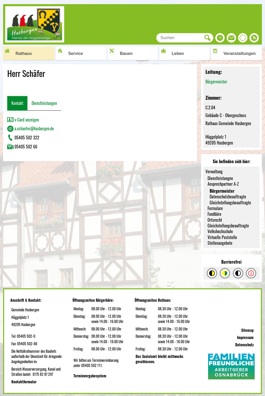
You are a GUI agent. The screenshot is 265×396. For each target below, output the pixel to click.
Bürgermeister (216, 81)
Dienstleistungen (44, 103)
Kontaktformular (23, 381)
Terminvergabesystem (89, 375)
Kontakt (17, 103)
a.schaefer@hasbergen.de (30, 128)
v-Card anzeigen (23, 120)
